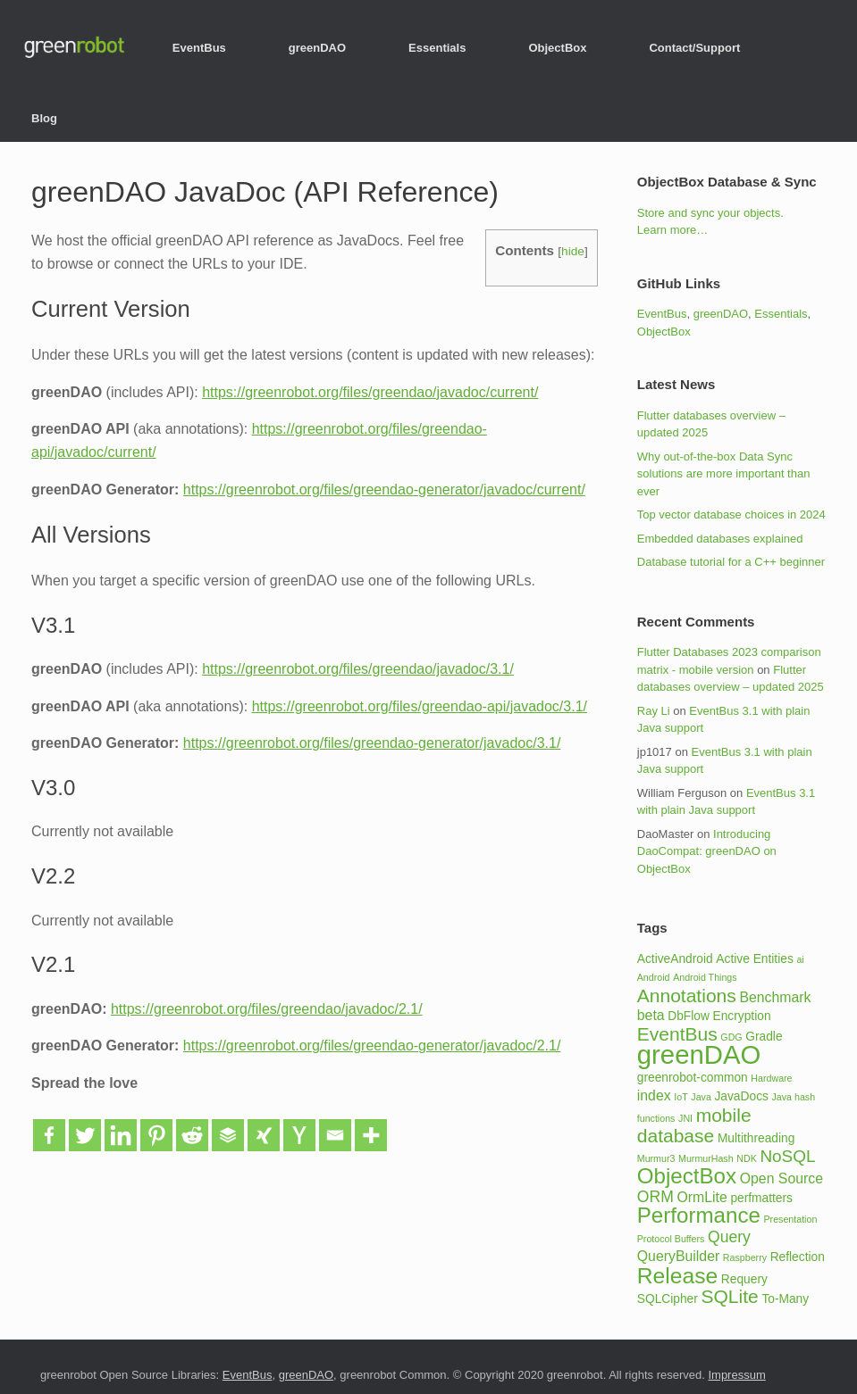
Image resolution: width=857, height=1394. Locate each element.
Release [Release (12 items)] (677, 1276)
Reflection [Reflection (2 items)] (797, 1257)
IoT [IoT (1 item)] (680, 1096)
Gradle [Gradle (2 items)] (763, 1036)
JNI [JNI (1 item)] (685, 1118)
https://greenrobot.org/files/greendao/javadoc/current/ (370, 392)
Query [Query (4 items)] (729, 1237)
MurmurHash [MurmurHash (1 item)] (706, 1158)
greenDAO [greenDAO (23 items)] (699, 1054)
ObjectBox (557, 47)
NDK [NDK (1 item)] (746, 1158)
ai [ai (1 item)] (799, 959)
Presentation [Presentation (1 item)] (791, 1219)
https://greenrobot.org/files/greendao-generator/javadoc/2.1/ (372, 1045)
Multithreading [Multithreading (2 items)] (756, 1138)
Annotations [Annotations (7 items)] (686, 995)
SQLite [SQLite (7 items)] (730, 1296)
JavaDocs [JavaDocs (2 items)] (741, 1096)
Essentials (437, 47)
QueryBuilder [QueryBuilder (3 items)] (678, 1256)
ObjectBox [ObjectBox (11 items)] (686, 1176)
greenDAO (317, 47)
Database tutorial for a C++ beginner (731, 561)
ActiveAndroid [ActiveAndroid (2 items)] (675, 959)
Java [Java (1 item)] (701, 1096)
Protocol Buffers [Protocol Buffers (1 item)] (671, 1238)
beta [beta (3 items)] (651, 1015)
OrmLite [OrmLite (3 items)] (701, 1197)
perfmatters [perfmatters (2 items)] (761, 1198)
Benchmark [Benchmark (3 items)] (775, 997)
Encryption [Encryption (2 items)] (742, 1016)
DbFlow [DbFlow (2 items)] (689, 1016)
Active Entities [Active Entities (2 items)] (754, 959)
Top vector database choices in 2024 (731, 514)
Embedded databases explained (720, 538)
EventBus (199, 47)
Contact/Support (694, 47)
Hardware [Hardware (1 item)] (771, 1078)
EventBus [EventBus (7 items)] (677, 1034)
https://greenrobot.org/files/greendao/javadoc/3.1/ (358, 668)
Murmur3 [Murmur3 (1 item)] (656, 1158)
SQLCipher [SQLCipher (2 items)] (667, 1299)
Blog (44, 118)
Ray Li (653, 711)
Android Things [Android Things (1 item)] (704, 977)
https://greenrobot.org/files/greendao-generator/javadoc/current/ (384, 489)
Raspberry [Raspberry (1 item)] (745, 1257)
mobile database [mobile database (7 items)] (694, 1126)
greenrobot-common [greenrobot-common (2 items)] (692, 1077)
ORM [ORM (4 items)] (655, 1197)
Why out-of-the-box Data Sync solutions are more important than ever (724, 474)
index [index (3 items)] (654, 1095)
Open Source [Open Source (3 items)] (781, 1178)
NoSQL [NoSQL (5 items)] (787, 1156)
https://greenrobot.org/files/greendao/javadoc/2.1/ (267, 1008)
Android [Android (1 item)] (653, 977)
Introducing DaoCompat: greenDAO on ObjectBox (707, 851)
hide (572, 251)
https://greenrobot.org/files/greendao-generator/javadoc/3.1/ (372, 743)
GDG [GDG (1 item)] (731, 1037)
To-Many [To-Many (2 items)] (785, 1299)
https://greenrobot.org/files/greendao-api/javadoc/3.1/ (419, 706)
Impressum (736, 1375)
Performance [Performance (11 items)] (698, 1215)
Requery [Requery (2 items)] (744, 1279)
